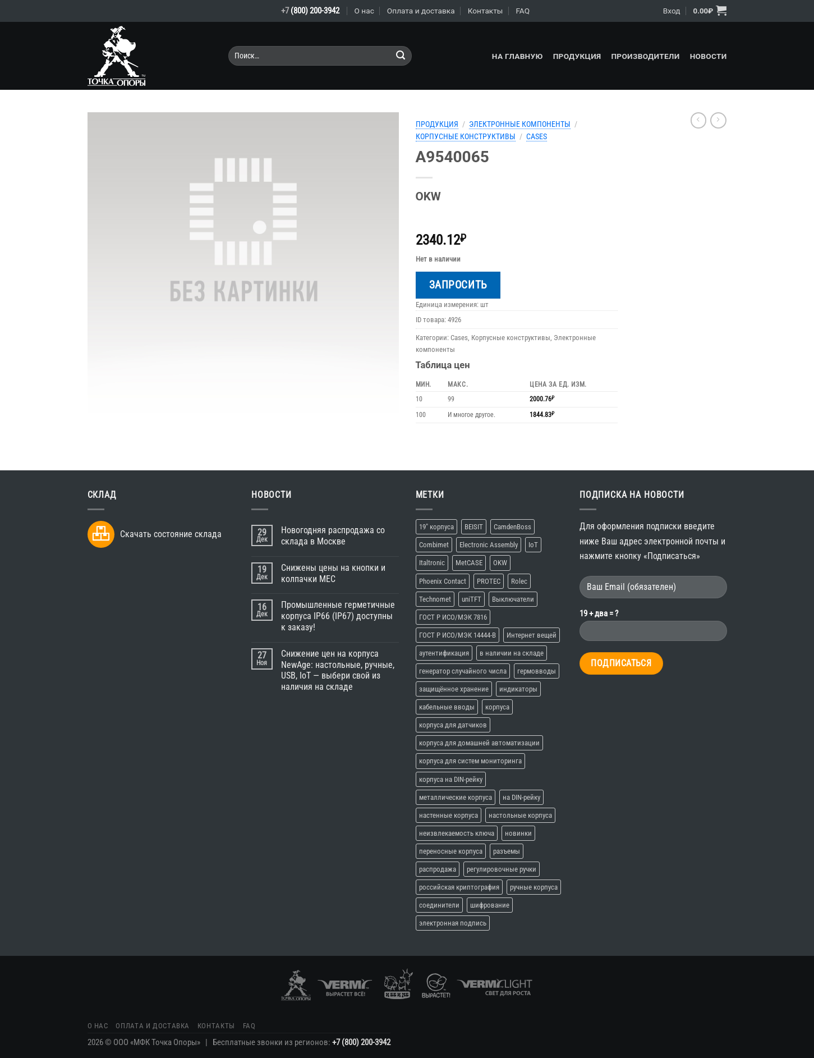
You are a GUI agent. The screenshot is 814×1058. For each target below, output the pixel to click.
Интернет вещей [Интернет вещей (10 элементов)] (532, 635)
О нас (364, 10)
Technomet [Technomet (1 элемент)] (435, 599)
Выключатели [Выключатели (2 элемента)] (513, 599)
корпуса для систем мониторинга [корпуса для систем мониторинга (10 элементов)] (470, 761)
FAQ (523, 10)
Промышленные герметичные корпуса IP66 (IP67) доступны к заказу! (338, 616)
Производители (645, 56)
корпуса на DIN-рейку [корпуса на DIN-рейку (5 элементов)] (450, 779)
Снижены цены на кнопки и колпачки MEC (333, 573)
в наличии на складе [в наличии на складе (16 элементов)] (512, 653)
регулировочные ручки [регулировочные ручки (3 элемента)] (501, 869)
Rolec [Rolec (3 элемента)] (519, 581)
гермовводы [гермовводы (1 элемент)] (536, 671)
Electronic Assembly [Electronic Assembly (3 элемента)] (488, 545)
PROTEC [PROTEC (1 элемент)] (488, 581)
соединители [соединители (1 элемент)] (439, 905)
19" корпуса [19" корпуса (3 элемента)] (436, 527)
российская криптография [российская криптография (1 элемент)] (459, 887)
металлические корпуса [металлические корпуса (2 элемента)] (455, 797)
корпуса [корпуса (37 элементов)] (497, 707)
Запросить (458, 284)
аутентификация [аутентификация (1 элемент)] (444, 653)
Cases (536, 136)
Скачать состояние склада (171, 534)
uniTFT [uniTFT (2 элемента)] (471, 599)
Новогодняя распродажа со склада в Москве (333, 536)
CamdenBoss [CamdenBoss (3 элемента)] (512, 527)
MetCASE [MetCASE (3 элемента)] (469, 562)
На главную (517, 56)
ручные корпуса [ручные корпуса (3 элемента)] (534, 887)
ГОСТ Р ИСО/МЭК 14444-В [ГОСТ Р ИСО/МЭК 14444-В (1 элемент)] (457, 635)
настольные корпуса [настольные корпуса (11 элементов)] (520, 815)
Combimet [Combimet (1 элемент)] (434, 545)
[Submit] (401, 56)
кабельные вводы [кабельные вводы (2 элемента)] (447, 707)
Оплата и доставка (421, 10)
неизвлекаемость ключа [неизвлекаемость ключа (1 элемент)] (456, 833)
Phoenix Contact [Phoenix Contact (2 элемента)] (442, 581)
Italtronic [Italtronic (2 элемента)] (432, 562)
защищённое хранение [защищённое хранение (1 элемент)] (454, 689)
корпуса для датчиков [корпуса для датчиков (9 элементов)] (453, 725)
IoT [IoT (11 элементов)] (533, 545)
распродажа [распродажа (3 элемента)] (437, 869)
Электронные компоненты (520, 124)
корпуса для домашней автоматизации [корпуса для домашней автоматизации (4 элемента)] (479, 743)
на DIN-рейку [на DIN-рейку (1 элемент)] (521, 797)
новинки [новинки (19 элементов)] (518, 833)
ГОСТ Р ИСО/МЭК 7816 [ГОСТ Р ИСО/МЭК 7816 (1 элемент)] (453, 617)
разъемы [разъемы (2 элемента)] (506, 851)
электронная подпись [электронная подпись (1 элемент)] (452, 923)
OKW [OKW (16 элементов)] (500, 562)
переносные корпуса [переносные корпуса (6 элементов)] (450, 851)
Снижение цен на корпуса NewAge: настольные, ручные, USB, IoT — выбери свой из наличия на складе (337, 670)
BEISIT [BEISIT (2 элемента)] (474, 527)
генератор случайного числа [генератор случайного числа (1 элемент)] (463, 671)
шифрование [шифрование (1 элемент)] (489, 905)
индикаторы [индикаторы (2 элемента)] (518, 689)
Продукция (577, 56)
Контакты (485, 10)
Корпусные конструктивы (466, 136)
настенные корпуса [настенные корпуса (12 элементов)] (448, 815)
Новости (708, 56)
